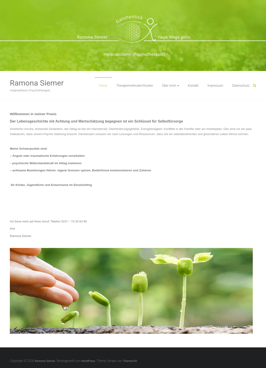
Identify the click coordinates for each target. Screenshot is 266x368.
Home (103, 85)
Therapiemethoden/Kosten (134, 85)
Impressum (215, 85)
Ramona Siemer (37, 82)
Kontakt (193, 85)
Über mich (169, 85)
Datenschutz (240, 85)
